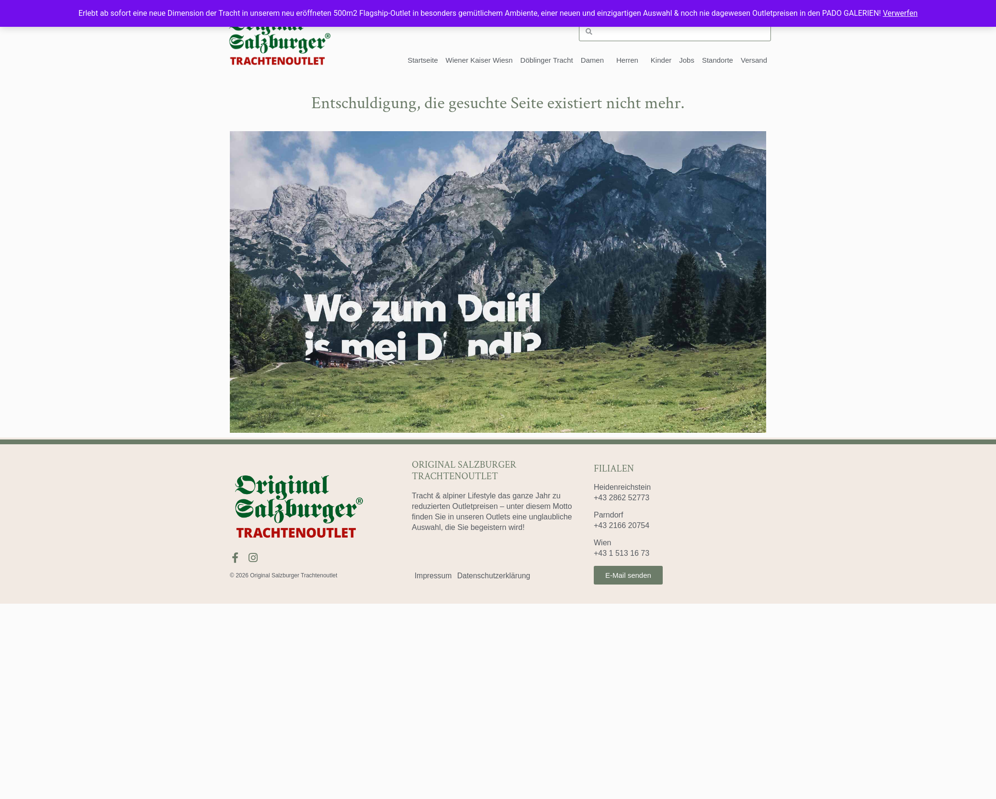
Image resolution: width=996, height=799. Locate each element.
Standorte (717, 60)
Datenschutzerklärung (497, 576)
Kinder (661, 60)
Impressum (434, 576)
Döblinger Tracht (547, 60)
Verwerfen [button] (900, 13)
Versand (754, 60)
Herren (629, 60)
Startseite (422, 60)
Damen (595, 60)
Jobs (686, 60)
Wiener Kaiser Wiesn (479, 60)
